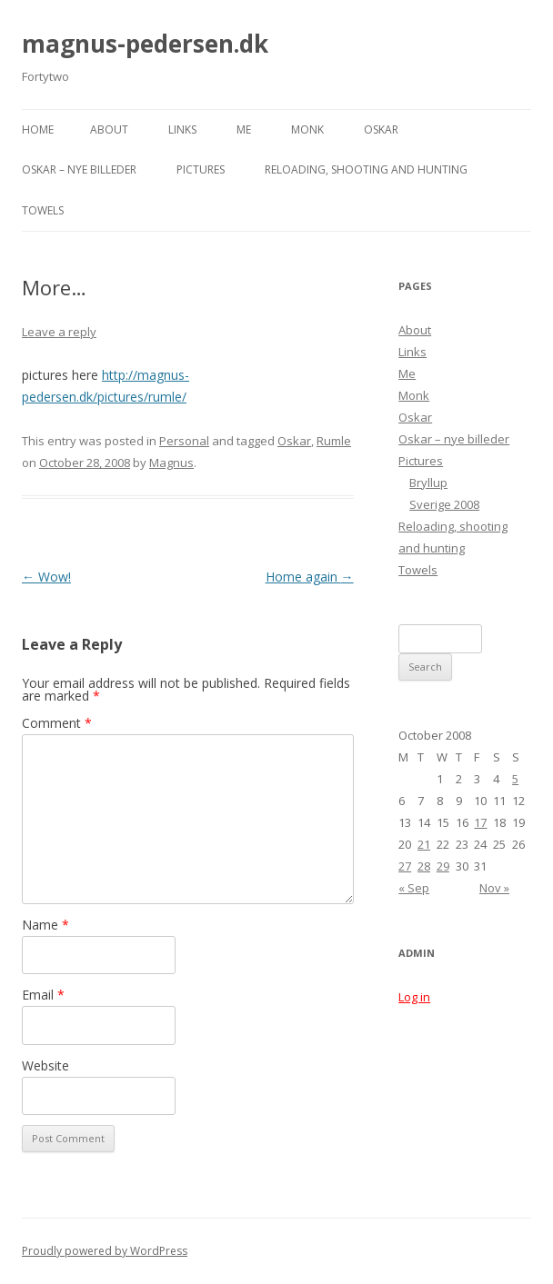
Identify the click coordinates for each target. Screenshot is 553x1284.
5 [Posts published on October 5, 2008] (515, 779)
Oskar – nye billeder (79, 169)
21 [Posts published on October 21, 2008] (423, 844)
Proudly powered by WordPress (104, 1251)
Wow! (46, 576)
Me (243, 129)
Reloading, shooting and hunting (366, 169)
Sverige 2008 (444, 504)
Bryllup (428, 482)
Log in (414, 997)
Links (182, 129)
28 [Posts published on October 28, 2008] (423, 866)
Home (38, 129)
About (109, 129)
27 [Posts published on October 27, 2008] (404, 866)
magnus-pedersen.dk (145, 43)
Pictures (200, 169)
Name (45, 924)
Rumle (334, 441)
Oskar (381, 129)
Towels (43, 210)
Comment (57, 723)
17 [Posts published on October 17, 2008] (480, 822)
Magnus (171, 462)
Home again (310, 576)
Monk (307, 129)
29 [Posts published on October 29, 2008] (443, 866)
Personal (184, 441)
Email (43, 994)
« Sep (413, 888)
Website (45, 1065)
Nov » (494, 888)
